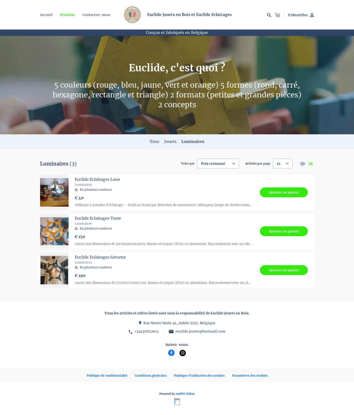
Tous (154, 141)
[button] (277, 14)
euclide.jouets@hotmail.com (200, 331)
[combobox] (218, 164)
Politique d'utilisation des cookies (199, 375)
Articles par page (257, 163)
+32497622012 (146, 331)
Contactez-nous (96, 15)
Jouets (170, 141)
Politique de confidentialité (107, 375)
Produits (67, 15)
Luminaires (192, 141)
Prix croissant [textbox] (213, 163)
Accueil (46, 15)
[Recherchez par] (269, 14)
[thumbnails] (302, 164)
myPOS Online (185, 394)
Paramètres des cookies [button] (250, 375)
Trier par (188, 163)
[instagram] (182, 353)
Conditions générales (150, 375)
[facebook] (171, 353)
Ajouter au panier (284, 192)
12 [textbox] (278, 163)
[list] (310, 164)
